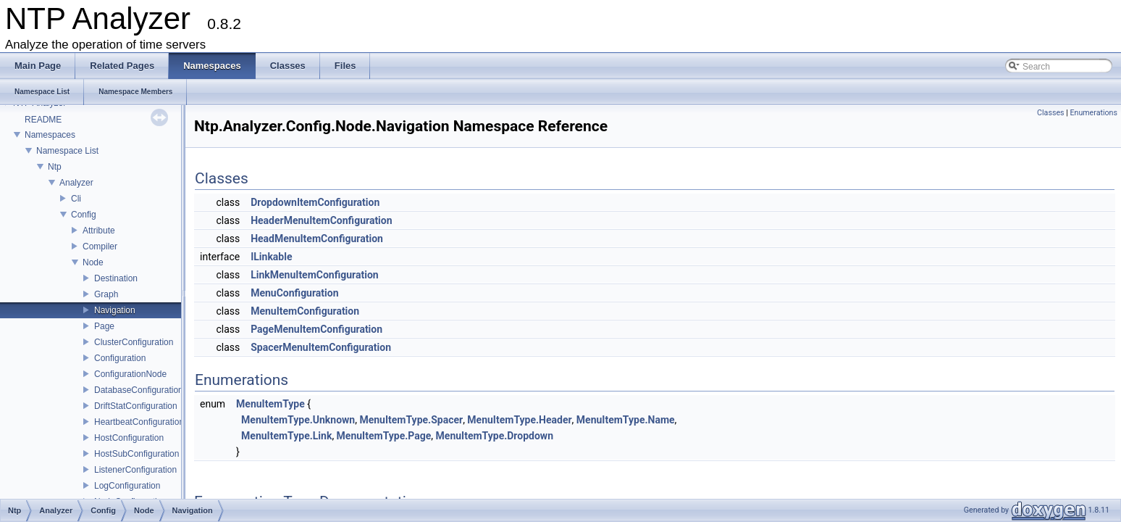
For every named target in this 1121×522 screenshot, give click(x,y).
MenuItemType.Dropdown (494, 436)
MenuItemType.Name (625, 420)
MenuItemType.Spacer (411, 420)
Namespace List (67, 151)
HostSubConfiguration (136, 454)
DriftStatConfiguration (135, 406)
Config (83, 215)
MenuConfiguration (294, 293)
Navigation (114, 310)
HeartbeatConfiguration (139, 422)
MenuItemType (270, 404)
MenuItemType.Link (286, 436)
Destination (116, 278)
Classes (1050, 112)
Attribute (99, 230)
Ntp (55, 167)
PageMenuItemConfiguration (316, 329)
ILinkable (271, 256)
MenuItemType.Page (384, 436)
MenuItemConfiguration (305, 311)
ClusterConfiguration (133, 342)
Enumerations (1093, 112)
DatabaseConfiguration (138, 390)
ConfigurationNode (130, 374)
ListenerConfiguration (135, 470)
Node (93, 262)
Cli (76, 199)
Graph (106, 294)
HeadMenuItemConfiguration (317, 238)
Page (104, 326)
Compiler (100, 246)
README (43, 120)
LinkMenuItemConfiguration (315, 275)
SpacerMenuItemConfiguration (321, 347)
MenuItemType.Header (519, 420)
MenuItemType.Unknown (298, 420)
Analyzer (76, 183)
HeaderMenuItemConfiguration (321, 220)
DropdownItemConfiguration (315, 202)
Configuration (120, 358)
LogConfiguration (127, 486)
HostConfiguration (129, 438)
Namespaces (50, 135)
